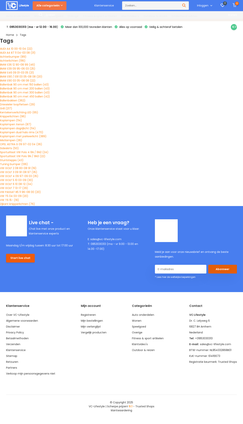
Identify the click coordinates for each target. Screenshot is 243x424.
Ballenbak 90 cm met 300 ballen (25, 92)
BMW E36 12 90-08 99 (17, 65)
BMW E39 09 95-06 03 (17, 69)
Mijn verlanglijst (91, 326)
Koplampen (11, 120)
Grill (6, 108)
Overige (73, 16)
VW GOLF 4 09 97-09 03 (19, 176)
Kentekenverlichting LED (19, 112)
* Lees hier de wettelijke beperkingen (175, 277)
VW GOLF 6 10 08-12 (16, 184)
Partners (11, 368)
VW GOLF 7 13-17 (14, 188)
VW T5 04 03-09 (14, 196)
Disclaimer (13, 326)
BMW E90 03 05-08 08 (18, 80)
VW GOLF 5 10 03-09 (16, 180)
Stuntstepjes (12, 160)
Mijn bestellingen (92, 321)
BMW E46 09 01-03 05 (17, 72)
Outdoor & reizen (155, 16)
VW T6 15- (9, 200)
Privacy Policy (15, 332)
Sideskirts (9, 148)
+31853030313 (204, 338)
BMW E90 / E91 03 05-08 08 (21, 76)
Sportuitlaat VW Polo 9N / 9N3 (22, 156)
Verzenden (13, 344)
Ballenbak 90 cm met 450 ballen (25, 96)
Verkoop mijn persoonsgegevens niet (30, 373)
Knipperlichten (13, 116)
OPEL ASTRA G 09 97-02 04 (21, 144)
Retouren (12, 362)
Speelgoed (55, 16)
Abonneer (222, 269)
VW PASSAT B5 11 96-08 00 (20, 192)
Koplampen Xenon (15, 124)
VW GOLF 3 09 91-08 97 (18, 172)
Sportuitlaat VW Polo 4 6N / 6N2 (24, 152)
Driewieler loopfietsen (17, 104)
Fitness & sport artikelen (100, 16)
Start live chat (20, 258)
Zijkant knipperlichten (17, 204)
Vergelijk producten (94, 332)
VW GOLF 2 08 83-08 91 (18, 168)
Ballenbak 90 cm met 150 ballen (24, 84)
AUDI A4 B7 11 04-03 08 (18, 53)
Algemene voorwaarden (22, 321)
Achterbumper (13, 57)
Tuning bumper (14, 164)
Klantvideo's (130, 16)
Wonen (39, 16)
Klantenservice (104, 5)
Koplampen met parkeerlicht (23, 136)
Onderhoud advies (184, 16)
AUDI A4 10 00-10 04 (16, 49)
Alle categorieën (49, 5)
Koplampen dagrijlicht (18, 128)
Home (10, 35)
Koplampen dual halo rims (21, 132)
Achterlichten (12, 61)
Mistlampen (11, 140)
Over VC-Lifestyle (17, 315)
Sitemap (11, 356)
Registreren (88, 315)
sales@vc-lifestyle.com (215, 344)
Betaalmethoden (17, 338)
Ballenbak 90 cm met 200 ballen (25, 88)
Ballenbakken (12, 100)
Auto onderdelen (18, 16)
